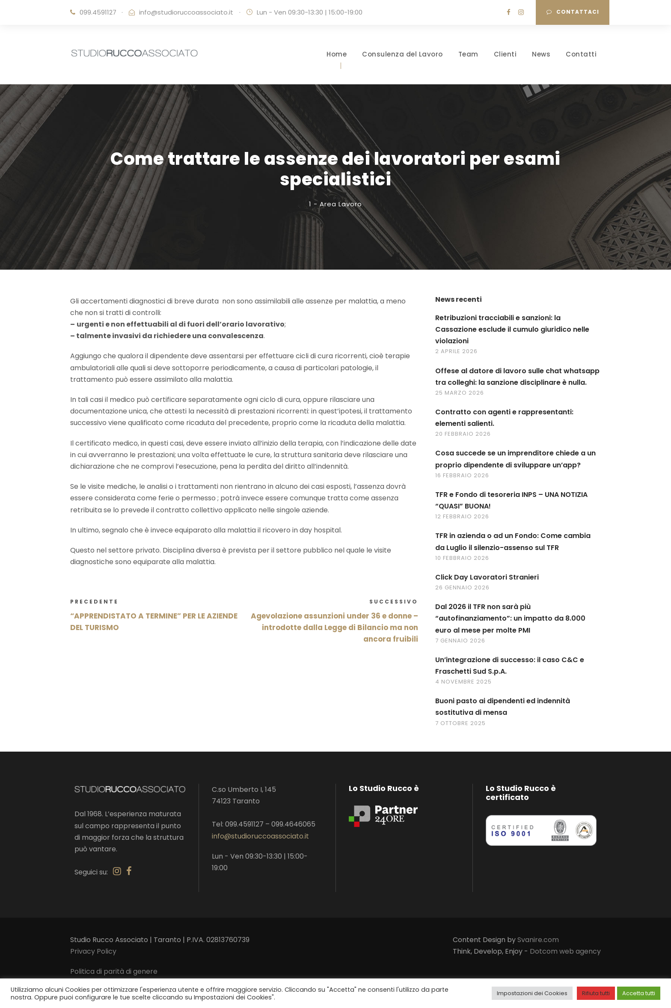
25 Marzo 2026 (459, 399)
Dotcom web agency (565, 957)
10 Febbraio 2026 (462, 564)
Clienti (505, 54)
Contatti (581, 54)
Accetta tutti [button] (638, 993)
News (541, 54)
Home (337, 54)
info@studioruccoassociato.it (186, 12)
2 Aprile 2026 (456, 358)
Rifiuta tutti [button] (596, 993)
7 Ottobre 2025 (460, 729)
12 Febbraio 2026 (462, 523)
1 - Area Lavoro (335, 209)
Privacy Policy (93, 957)
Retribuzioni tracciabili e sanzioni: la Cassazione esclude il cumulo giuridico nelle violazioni (512, 335)
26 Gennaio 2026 (462, 593)
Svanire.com (538, 946)
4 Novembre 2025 (463, 688)
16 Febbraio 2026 (462, 481)
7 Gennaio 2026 (460, 646)
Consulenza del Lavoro (402, 54)
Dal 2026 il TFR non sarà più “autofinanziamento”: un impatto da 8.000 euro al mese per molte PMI (510, 624)
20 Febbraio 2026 (463, 440)
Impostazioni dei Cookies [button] (532, 993)
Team (468, 54)
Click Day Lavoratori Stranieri (487, 583)
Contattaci (572, 11)
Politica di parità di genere (113, 977)
